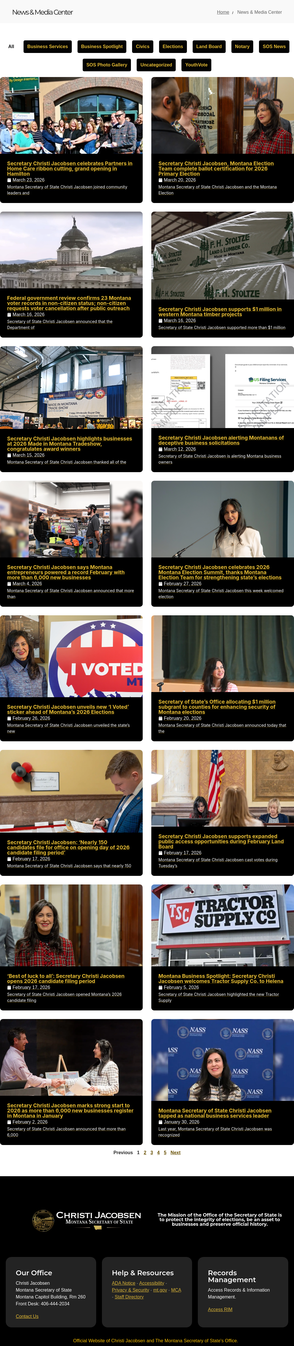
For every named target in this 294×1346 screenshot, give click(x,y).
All (11, 46)
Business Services (47, 46)
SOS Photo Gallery (106, 64)
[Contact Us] (27, 1316)
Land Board (209, 46)
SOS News (274, 46)
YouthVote (196, 64)
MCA (176, 1290)
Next (176, 1152)
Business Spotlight (102, 46)
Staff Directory (129, 1296)
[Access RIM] (220, 1309)
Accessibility (151, 1283)
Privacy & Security (130, 1290)
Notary (242, 46)
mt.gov (160, 1290)
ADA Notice (124, 1283)
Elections (173, 46)
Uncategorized (156, 64)
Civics (142, 46)
